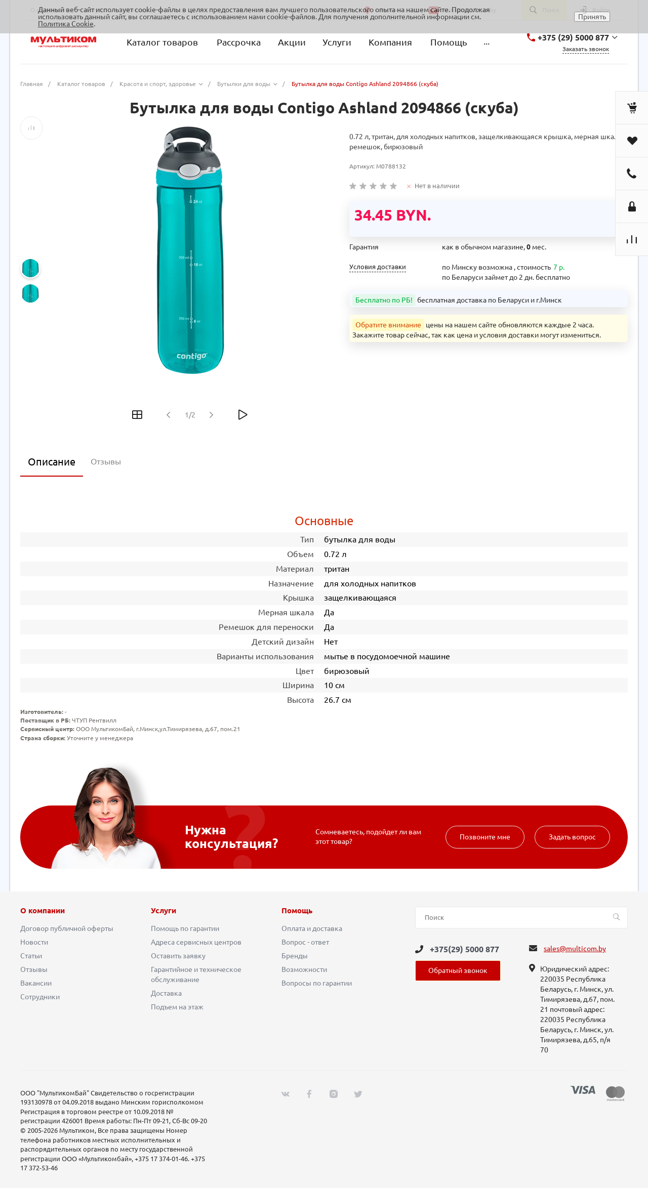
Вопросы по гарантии (316, 983)
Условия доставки (377, 267)
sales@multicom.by (575, 949)
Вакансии (36, 983)
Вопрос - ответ (305, 942)
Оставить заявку (178, 956)
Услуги (163, 911)
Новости (34, 942)
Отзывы (34, 969)
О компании (42, 911)
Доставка (166, 993)
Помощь (296, 911)
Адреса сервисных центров (196, 942)
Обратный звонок (458, 970)
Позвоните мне (485, 837)
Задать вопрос (572, 837)
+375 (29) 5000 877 (573, 37)
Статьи (31, 956)
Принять (592, 17)
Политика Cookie (66, 24)
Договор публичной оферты (66, 928)
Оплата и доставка (311, 928)
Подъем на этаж (177, 1007)
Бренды (294, 956)
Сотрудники (40, 997)
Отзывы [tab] (106, 461)
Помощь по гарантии (185, 928)
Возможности (304, 969)
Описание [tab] (51, 462)
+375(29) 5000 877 (464, 949)
